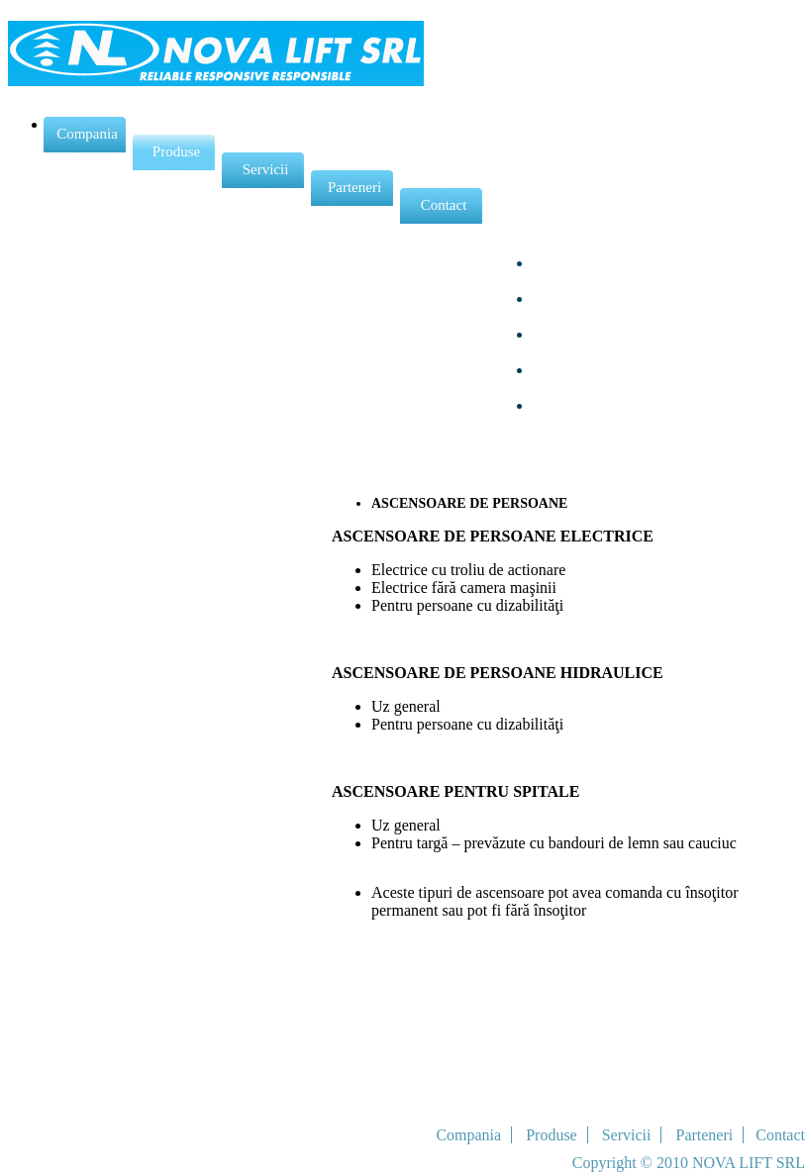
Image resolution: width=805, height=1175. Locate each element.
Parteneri (348, 187)
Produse (168, 152)
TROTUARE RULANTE (618, 387)
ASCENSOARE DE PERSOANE (645, 245)
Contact (435, 205)
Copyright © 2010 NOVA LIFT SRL (688, 1162)
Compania (83, 134)
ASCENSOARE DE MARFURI (640, 280)
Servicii (257, 169)
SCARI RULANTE (598, 351)
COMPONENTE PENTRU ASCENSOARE (625, 432)
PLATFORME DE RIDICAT (631, 316)
